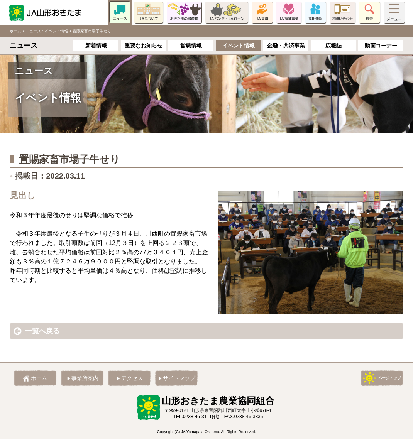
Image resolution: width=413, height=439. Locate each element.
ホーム (15, 31)
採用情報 (315, 12)
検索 (369, 12)
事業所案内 (84, 378)
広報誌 (333, 45)
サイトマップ (179, 378)
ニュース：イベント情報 (46, 31)
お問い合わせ (342, 12)
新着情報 (96, 45)
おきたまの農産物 (184, 12)
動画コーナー (381, 45)
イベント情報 (238, 45)
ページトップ (389, 378)
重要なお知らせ (143, 45)
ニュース (120, 12)
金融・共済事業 (286, 45)
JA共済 (262, 12)
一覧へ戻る (42, 331)
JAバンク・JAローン (226, 12)
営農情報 (191, 45)
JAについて (148, 12)
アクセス (132, 378)
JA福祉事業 (288, 12)
